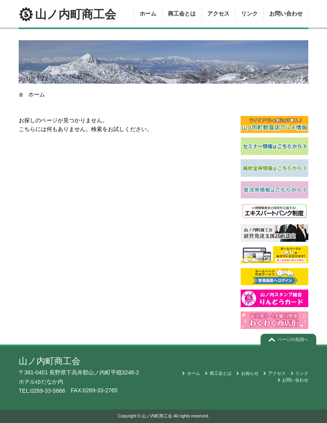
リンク (249, 13)
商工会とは (182, 13)
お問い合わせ (286, 13)
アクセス (218, 13)
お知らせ (250, 373)
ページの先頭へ (293, 339)
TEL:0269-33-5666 (42, 391)
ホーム (148, 13)
